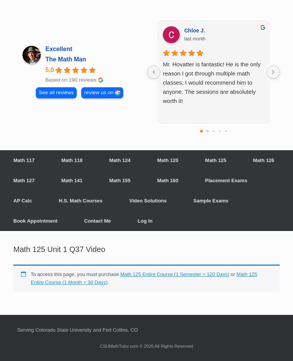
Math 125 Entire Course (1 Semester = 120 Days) (174, 274)
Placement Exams (226, 180)
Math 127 (24, 180)
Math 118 (72, 160)
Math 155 (119, 180)
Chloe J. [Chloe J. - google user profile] (194, 30)
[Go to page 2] (213, 131)
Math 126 (263, 160)
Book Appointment (35, 221)
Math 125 (216, 160)
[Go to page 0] (201, 131)
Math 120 (168, 160)
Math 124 (119, 160)
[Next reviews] (273, 72)
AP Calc (22, 201)
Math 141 (72, 180)
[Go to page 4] (225, 131)
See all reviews (56, 92)
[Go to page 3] (219, 131)
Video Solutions (148, 201)
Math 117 (24, 160)
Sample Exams (211, 201)
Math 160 (168, 180)
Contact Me (97, 221)
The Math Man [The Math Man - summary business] (65, 59)
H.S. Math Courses (81, 201)
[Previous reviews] (153, 72)
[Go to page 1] (207, 131)
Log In (145, 221)
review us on (98, 92)
